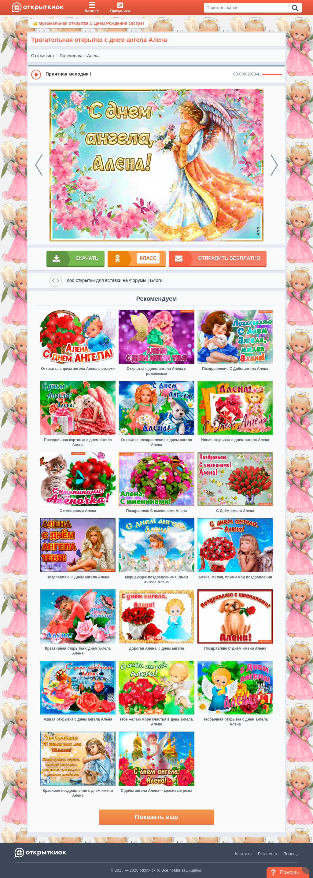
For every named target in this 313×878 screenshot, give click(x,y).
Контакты (243, 853)
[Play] (36, 74)
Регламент (268, 853)
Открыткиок (42, 55)
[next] (274, 165)
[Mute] (259, 75)
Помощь (291, 853)
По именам (71, 55)
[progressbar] (272, 74)
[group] (156, 74)
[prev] (39, 165)
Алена (93, 55)
